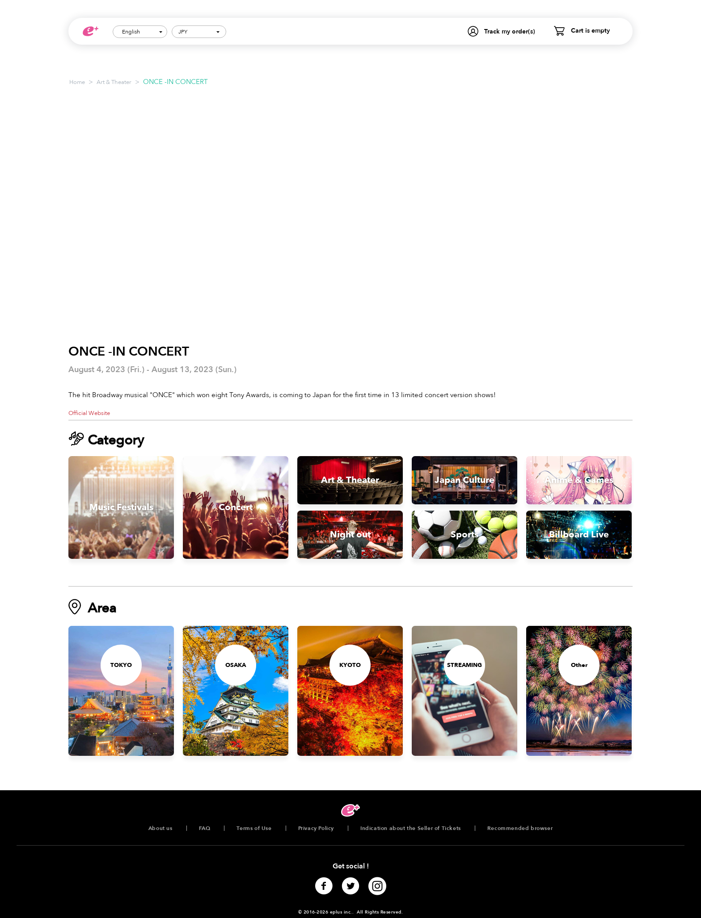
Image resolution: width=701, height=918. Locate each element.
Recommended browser (520, 828)
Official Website (89, 413)
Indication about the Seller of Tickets (410, 828)
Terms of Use (253, 828)
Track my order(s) (509, 31)
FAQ (205, 828)
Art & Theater (114, 82)
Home (77, 82)
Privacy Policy (316, 828)
